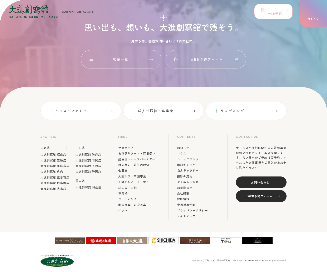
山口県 (80, 148)
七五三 (123, 170)
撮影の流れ (184, 176)
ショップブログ (188, 159)
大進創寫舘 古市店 (53, 189)
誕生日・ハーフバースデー (136, 159)
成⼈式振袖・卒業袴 (156, 110)
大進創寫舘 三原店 (53, 160)
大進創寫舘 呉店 (51, 171)
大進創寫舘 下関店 (88, 160)
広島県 (45, 148)
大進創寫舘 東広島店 (54, 166)
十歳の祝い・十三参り (133, 182)
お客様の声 (184, 188)
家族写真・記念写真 (132, 205)
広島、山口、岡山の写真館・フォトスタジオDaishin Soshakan (234, 260)
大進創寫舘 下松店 (88, 166)
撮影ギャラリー (188, 165)
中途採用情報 (186, 205)
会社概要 (183, 193)
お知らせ (183, 148)
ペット (123, 210)
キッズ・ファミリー (73, 110)
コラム (181, 153)
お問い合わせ (260, 182)
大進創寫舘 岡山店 (88, 187)
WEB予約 (273, 11)
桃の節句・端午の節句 (133, 165)
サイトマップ (186, 216)
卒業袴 (123, 193)
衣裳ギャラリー (188, 170)
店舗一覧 (121, 59)
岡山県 (80, 180)
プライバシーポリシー (192, 210)
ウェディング (232, 110)
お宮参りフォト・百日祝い (136, 153)
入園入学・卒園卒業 (132, 176)
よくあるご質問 (188, 182)
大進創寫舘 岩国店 (88, 171)
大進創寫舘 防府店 (88, 154)
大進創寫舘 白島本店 (54, 183)
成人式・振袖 (127, 188)
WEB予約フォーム (207, 59)
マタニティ (126, 148)
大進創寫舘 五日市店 (54, 177)
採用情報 (183, 199)
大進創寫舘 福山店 (53, 154)
